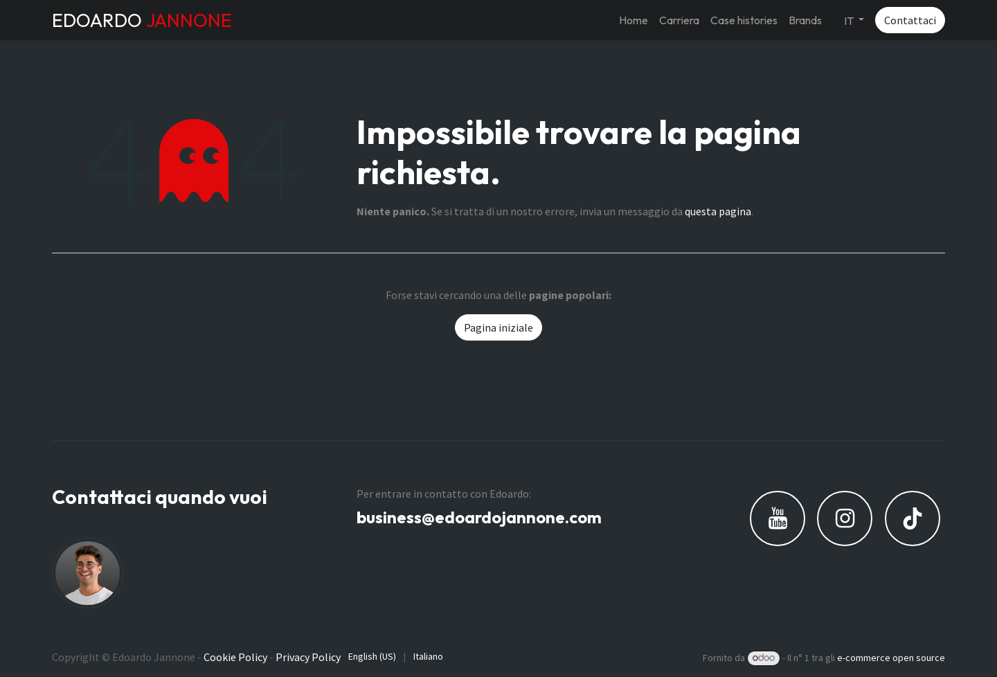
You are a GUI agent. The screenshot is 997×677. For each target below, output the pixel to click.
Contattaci (910, 20)
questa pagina (718, 211)
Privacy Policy (308, 657)
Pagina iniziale (498, 327)
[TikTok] (912, 518)
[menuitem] (633, 20)
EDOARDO (142, 20)
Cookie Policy (235, 657)
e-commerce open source (891, 657)
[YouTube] (777, 518)
